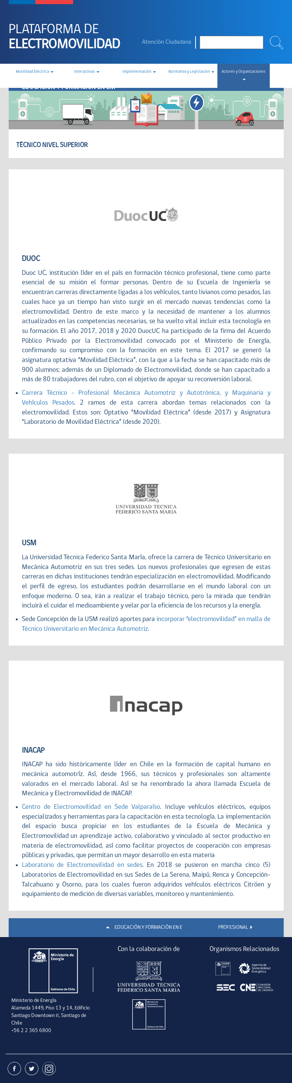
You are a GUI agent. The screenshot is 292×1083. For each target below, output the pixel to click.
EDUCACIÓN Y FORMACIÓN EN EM (151, 927)
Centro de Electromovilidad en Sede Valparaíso (91, 807)
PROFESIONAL (233, 927)
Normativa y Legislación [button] (191, 72)
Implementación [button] (139, 72)
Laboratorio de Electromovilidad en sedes (82, 865)
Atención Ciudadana (166, 42)
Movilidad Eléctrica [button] (35, 72)
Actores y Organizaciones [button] (244, 75)
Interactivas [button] (86, 72)
